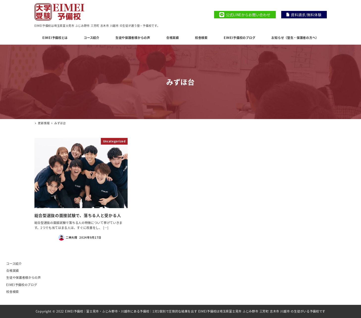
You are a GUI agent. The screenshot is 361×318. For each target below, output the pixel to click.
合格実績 (12, 270)
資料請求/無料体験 (304, 14)
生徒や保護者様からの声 (23, 277)
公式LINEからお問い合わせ (245, 14)
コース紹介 (14, 263)
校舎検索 (12, 291)
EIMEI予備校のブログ (21, 285)
